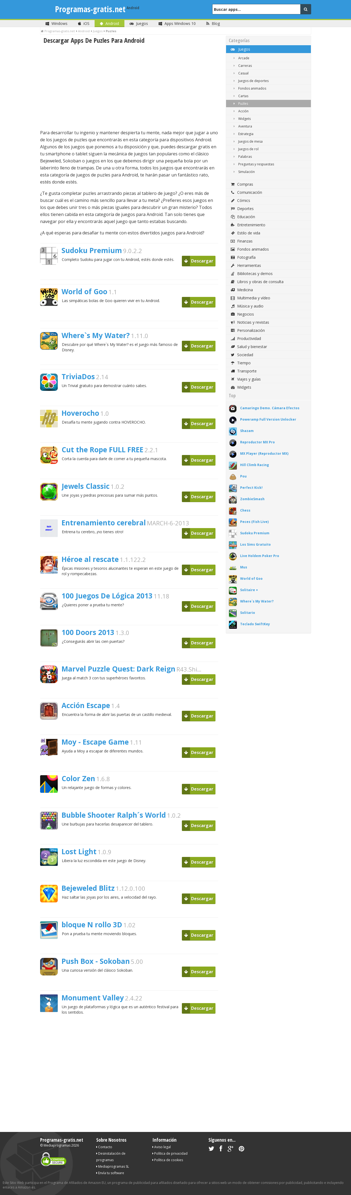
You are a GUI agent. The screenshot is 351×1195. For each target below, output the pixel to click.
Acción (240, 111)
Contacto (104, 1147)
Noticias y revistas (249, 322)
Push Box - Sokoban (96, 961)
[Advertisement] (129, 87)
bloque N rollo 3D (92, 924)
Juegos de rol (245, 149)
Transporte (243, 371)
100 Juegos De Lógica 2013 (107, 596)
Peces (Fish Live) (254, 521)
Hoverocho (80, 413)
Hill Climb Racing (254, 465)
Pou (243, 476)
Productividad (245, 338)
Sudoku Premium (92, 250)
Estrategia (242, 134)
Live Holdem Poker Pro (259, 556)
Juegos (240, 49)
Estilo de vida (245, 232)
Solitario (247, 612)
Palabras (241, 156)
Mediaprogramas (57, 1145)
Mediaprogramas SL (112, 1166)
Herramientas (245, 265)
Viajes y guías (245, 379)
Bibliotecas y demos (251, 273)
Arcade (240, 58)
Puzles (239, 103)
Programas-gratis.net (90, 9)
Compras (241, 184)
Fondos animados (248, 88)
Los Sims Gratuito (255, 544)
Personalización (247, 330)
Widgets (241, 118)
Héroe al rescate (90, 559)
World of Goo (84, 291)
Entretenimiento (247, 224)
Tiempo (240, 362)
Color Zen (78, 778)
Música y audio (246, 306)
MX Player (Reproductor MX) (264, 453)
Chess (245, 510)
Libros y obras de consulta (257, 281)
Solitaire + (249, 590)
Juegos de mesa (247, 141)
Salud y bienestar (248, 346)
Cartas (239, 96)
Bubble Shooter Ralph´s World (114, 815)
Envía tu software (110, 1173)
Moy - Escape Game (95, 742)
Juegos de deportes (250, 80)
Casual (240, 73)
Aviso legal (161, 1147)
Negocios (242, 314)
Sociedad (241, 354)
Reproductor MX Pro (257, 442)
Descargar (198, 261)
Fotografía (243, 257)
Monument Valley (93, 998)
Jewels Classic (86, 486)
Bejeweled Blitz (88, 888)
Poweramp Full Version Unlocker (268, 419)
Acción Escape (86, 705)
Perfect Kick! (251, 487)
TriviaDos (78, 376)
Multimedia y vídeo (250, 297)
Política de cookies (167, 1160)
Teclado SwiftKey (255, 624)
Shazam (247, 430)
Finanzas (241, 241)
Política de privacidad (170, 1153)
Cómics (240, 200)
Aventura (241, 126)
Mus (243, 567)
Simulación (243, 171)
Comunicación (246, 192)
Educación (242, 216)
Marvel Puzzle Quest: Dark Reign (118, 669)
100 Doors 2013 (88, 632)
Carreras (241, 65)
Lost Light (79, 851)
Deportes (242, 208)
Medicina (241, 289)
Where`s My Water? (96, 335)
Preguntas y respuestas (252, 164)
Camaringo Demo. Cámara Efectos (270, 408)
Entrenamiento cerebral (104, 523)
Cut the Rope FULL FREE (102, 449)
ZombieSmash (252, 499)
